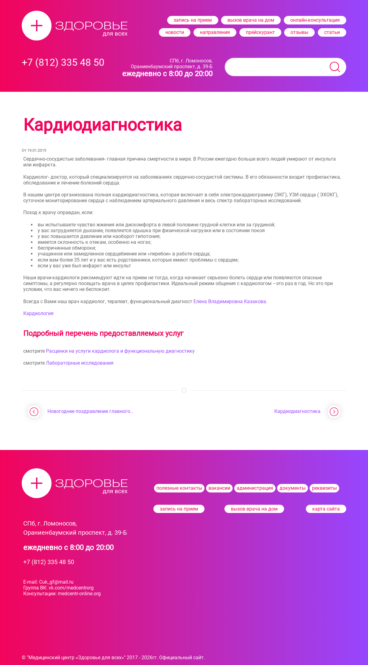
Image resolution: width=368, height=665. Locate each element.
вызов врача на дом (250, 20)
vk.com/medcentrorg (71, 588)
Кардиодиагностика (297, 411)
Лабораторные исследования (80, 363)
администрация (255, 488)
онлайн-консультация (315, 20)
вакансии (219, 488)
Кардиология (38, 313)
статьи (332, 32)
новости (174, 32)
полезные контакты (179, 488)
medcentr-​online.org (79, 593)
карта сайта (326, 509)
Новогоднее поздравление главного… (90, 411)
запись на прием (193, 20)
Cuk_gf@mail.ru (56, 582)
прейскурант (260, 32)
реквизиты (324, 488)
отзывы (299, 32)
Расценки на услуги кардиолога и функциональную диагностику (120, 351)
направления (215, 32)
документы (293, 488)
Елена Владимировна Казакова (229, 301)
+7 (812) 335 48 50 (48, 562)
